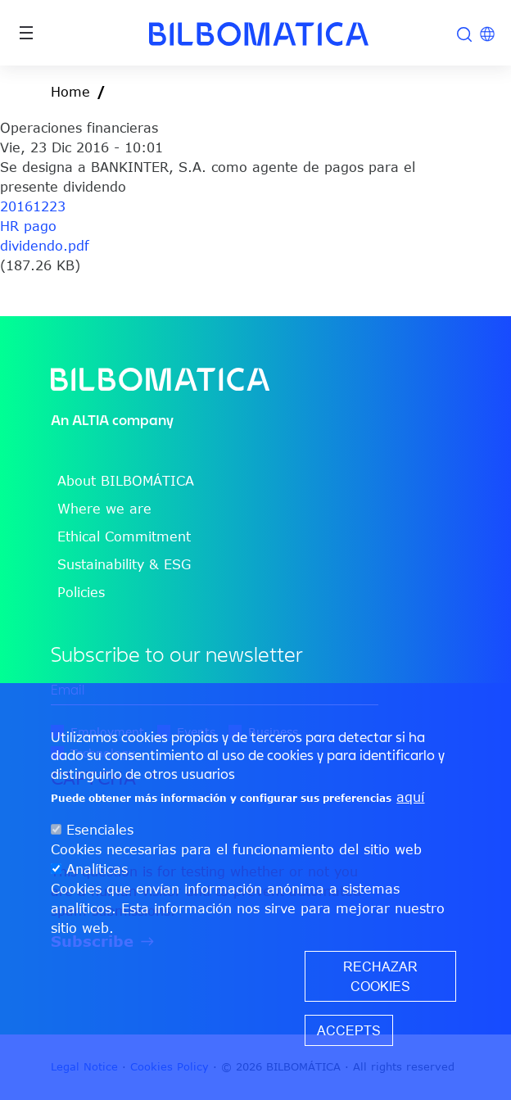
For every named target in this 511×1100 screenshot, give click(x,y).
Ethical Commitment (124, 536)
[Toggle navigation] (26, 32)
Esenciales (99, 829)
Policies (81, 592)
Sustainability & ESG (124, 564)
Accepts (349, 1030)
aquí (410, 797)
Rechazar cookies (380, 976)
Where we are (104, 508)
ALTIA (90, 420)
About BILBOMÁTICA (125, 480)
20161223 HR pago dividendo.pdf (44, 226)
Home (70, 91)
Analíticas (97, 869)
